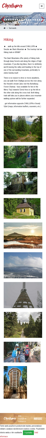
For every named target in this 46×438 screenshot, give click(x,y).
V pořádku (28, 432)
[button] (2, 19)
